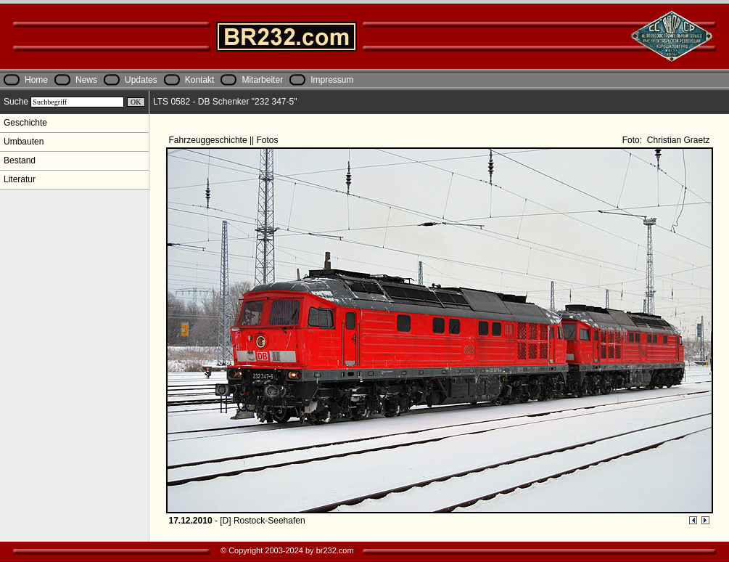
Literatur (20, 179)
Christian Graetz (676, 140)
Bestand (20, 160)
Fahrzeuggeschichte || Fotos (225, 140)
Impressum (331, 80)
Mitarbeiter (262, 80)
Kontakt (200, 80)
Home (36, 80)
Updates (141, 80)
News (86, 80)
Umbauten (24, 142)
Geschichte (25, 123)
